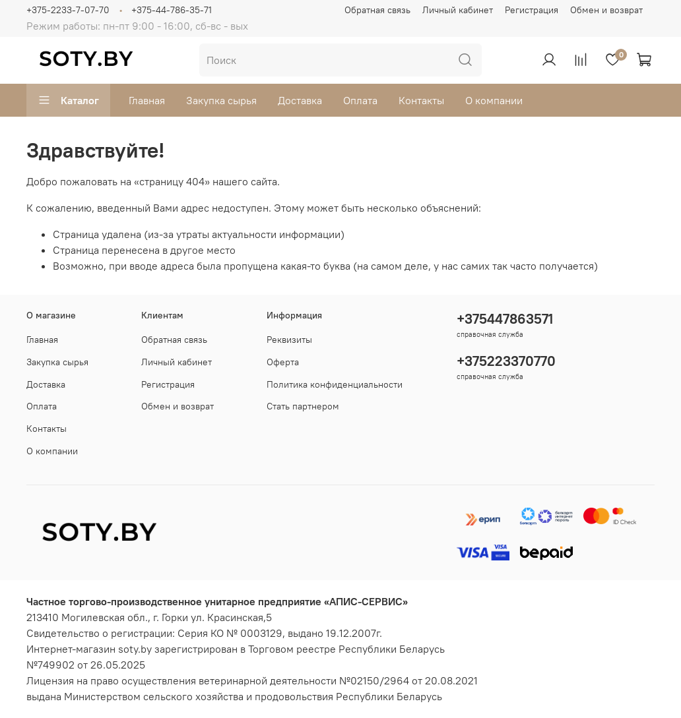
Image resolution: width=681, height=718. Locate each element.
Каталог (68, 100)
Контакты (421, 100)
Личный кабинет (457, 10)
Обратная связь (377, 10)
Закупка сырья (221, 100)
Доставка (300, 100)
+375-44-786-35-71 (171, 10)
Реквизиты (289, 339)
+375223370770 (506, 361)
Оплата (360, 100)
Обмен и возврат (606, 10)
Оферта (283, 362)
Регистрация (531, 10)
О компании (494, 100)
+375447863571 (505, 319)
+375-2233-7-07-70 (68, 10)
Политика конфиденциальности (335, 384)
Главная (147, 100)
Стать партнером (303, 406)
